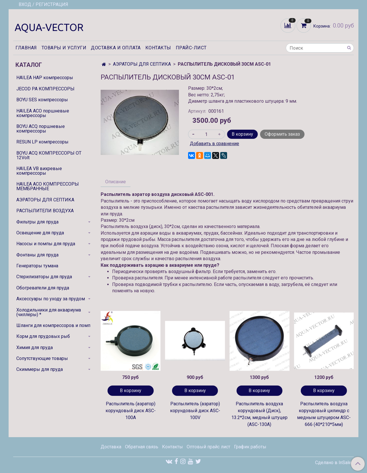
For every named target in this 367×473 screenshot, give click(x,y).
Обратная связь (141, 446)
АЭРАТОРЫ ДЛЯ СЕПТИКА (142, 64)
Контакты (158, 47)
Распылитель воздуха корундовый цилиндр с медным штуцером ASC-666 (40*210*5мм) (324, 414)
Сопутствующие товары (42, 358)
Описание (115, 181)
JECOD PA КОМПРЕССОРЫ (45, 89)
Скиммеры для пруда (39, 369)
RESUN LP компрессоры (42, 142)
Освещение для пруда (40, 232)
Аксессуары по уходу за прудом (50, 298)
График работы (250, 446)
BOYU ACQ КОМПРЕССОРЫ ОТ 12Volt (48, 155)
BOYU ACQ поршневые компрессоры (40, 129)
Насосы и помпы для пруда (45, 243)
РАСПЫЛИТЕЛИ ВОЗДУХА (45, 210)
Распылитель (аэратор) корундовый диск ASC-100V (195, 410)
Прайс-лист (191, 47)
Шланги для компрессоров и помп (53, 325)
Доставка (111, 446)
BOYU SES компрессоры (42, 99)
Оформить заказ (282, 134)
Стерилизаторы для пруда (44, 276)
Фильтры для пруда (37, 222)
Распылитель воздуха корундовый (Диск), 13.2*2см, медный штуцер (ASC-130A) (259, 414)
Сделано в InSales (334, 462)
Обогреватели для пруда (42, 288)
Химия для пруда (34, 347)
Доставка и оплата (116, 47)
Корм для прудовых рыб (43, 336)
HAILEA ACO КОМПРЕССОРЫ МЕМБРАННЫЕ (47, 186)
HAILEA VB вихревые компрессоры (39, 171)
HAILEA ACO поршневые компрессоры (42, 113)
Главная (26, 47)
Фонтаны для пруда (37, 255)
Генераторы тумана (37, 265)
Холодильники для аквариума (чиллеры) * (48, 312)
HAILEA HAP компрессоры (44, 77)
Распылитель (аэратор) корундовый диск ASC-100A (131, 410)
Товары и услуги (64, 47)
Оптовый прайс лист (208, 446)
